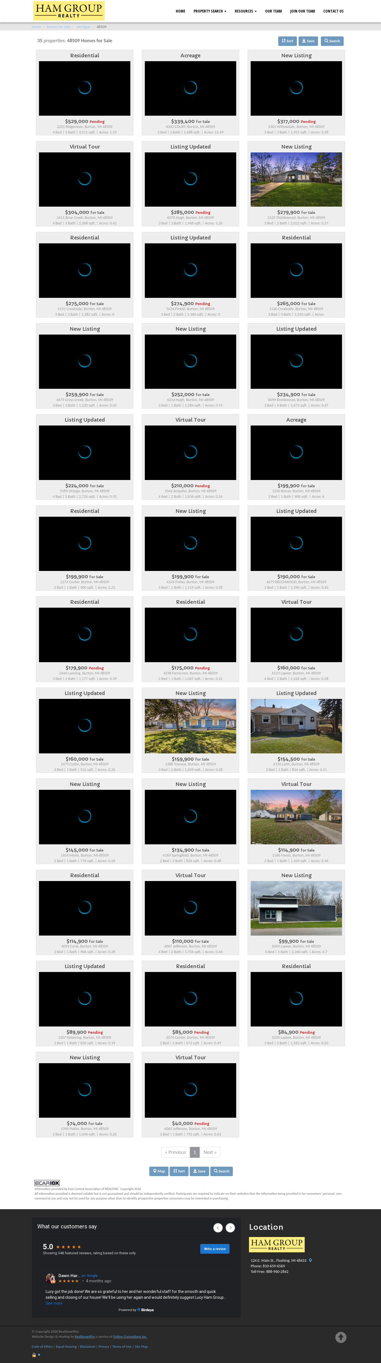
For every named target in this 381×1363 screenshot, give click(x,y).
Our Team (273, 11)
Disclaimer (87, 1346)
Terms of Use (122, 1346)
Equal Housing (66, 1346)
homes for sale (58, 26)
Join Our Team (302, 11)
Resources (246, 11)
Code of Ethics (42, 1346)
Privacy (104, 1346)
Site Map (141, 1346)
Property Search (210, 11)
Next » (210, 1152)
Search (221, 1171)
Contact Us (333, 11)
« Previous (175, 1152)
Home (180, 11)
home (36, 26)
